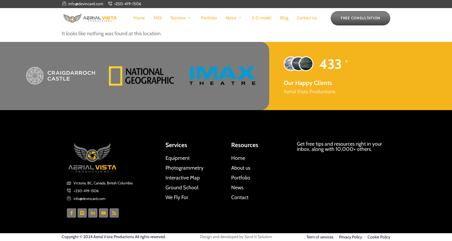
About (233, 18)
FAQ (158, 18)
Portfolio (209, 18)
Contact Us (307, 18)
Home (139, 18)
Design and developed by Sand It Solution (236, 236)
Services (180, 18)
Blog (284, 18)
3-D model (262, 18)
